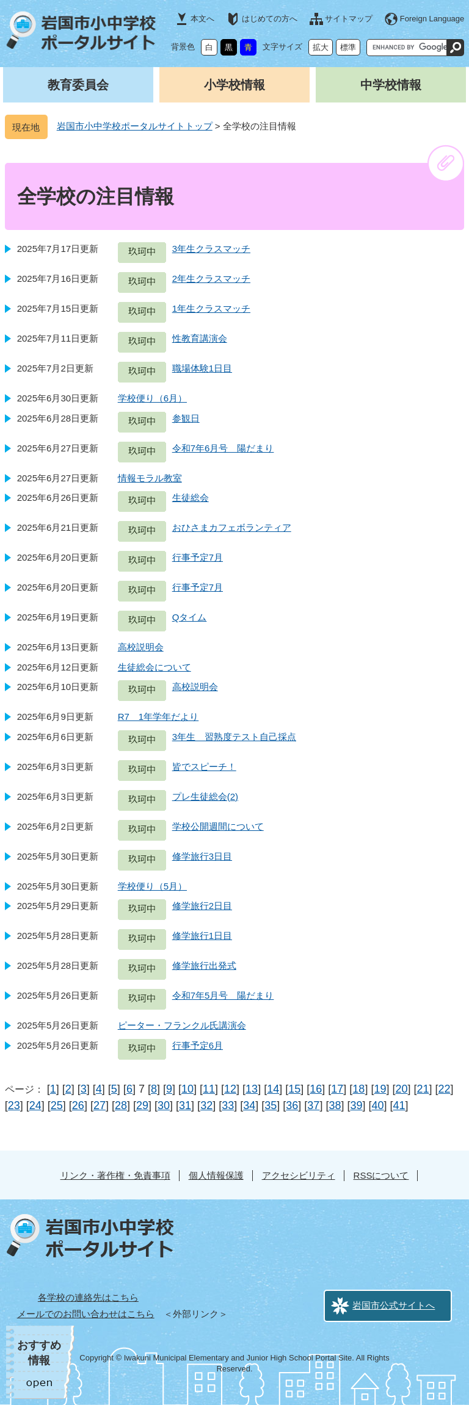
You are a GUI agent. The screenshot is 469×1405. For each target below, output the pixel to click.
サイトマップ (349, 18)
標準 (348, 47)
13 (251, 1089)
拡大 (321, 47)
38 (335, 1105)
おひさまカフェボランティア (231, 527)
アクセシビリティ (298, 1175)
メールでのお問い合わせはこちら (86, 1314)
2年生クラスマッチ (211, 278)
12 (230, 1089)
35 (270, 1105)
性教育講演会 (199, 338)
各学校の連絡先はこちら (88, 1297)
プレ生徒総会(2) (205, 796)
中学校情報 (390, 85)
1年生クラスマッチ (211, 308)
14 (273, 1089)
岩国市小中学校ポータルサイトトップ (135, 126)
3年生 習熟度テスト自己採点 (234, 736)
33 (228, 1105)
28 (121, 1105)
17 (337, 1089)
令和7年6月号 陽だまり (223, 448)
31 (185, 1105)
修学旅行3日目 (202, 856)
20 (401, 1089)
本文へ (202, 18)
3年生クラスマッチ (211, 248)
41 (399, 1105)
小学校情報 (234, 85)
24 (35, 1105)
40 (378, 1105)
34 (249, 1105)
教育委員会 (78, 85)
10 (187, 1089)
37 (313, 1105)
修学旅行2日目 (202, 905)
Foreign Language (432, 18)
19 (380, 1089)
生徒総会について (154, 667)
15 (294, 1089)
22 (444, 1089)
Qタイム (189, 617)
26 (78, 1105)
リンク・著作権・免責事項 (115, 1175)
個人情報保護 (216, 1175)
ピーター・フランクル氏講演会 (182, 1025)
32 (206, 1105)
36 (292, 1105)
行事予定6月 (197, 1045)
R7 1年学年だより (158, 716)
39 (356, 1105)
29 (142, 1105)
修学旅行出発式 (204, 965)
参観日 (186, 418)
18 (358, 1089)
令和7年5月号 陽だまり (223, 995)
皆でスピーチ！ (204, 766)
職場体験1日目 (202, 368)
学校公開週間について (218, 826)
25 (57, 1105)
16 (316, 1089)
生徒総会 (190, 497)
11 (209, 1089)
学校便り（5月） (152, 886)
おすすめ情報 (39, 1353)
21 (422, 1089)
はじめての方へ (269, 18)
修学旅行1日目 (202, 935)
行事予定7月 (197, 557)
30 (164, 1105)
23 (14, 1105)
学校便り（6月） (152, 398)
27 (99, 1105)
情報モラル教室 (150, 478)
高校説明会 (141, 647)
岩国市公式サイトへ (393, 1305)
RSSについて (381, 1175)
